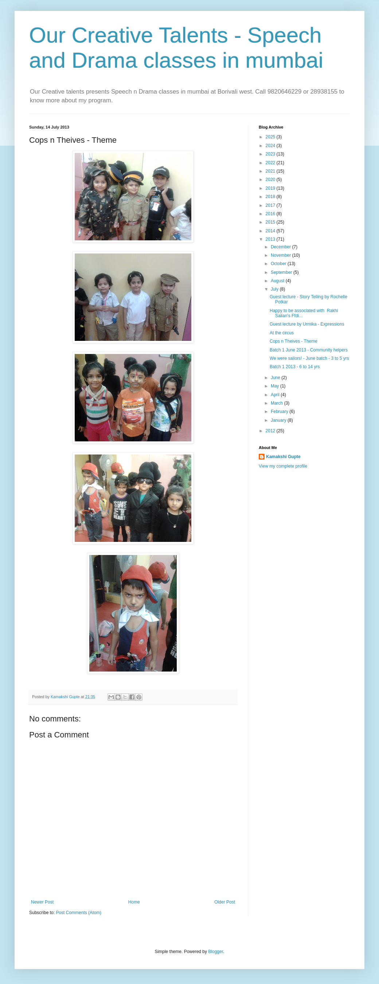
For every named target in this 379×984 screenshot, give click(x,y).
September (282, 272)
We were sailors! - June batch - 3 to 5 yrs (309, 358)
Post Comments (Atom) (78, 912)
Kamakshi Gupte (283, 456)
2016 (271, 213)
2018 (271, 196)
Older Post (224, 902)
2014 (271, 230)
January (279, 420)
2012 (271, 430)
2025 (271, 136)
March (277, 403)
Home (134, 902)
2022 (271, 162)
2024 (271, 145)
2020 (271, 179)
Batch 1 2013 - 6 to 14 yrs (295, 366)
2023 (271, 154)
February (280, 411)
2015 (271, 222)
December (281, 246)
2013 (271, 239)
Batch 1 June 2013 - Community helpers (309, 350)
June (276, 377)
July (275, 289)
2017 (271, 205)
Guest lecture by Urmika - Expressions (307, 324)
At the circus (282, 332)
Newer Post (42, 902)
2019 (271, 188)
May (275, 386)
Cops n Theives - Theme (293, 341)
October (279, 263)
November (281, 255)
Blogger (215, 951)
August (278, 280)
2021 (271, 171)
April (276, 394)
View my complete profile (283, 466)
